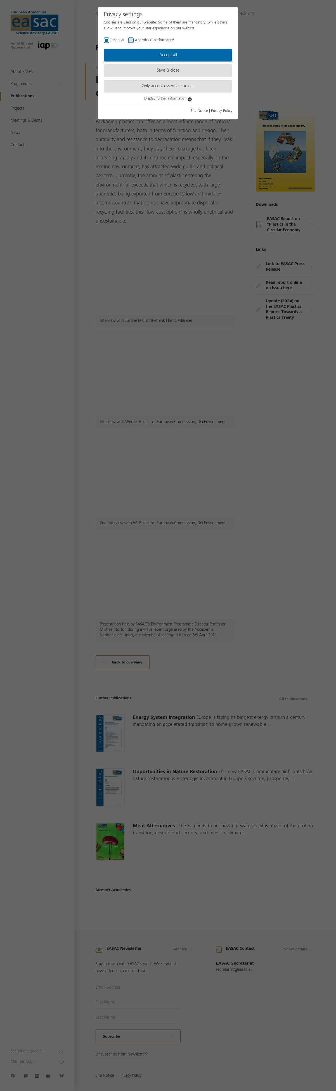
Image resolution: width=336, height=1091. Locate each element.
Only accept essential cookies (168, 86)
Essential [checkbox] (117, 40)
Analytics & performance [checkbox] (154, 40)
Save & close (168, 70)
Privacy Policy (221, 111)
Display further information (168, 98)
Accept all (168, 55)
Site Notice (199, 111)
